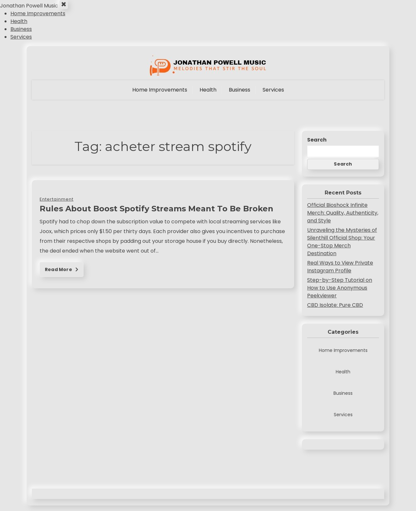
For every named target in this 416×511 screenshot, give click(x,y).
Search (317, 145)
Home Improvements (37, 19)
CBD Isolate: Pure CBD (335, 310)
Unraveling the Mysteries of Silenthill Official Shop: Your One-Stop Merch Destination (342, 247)
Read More (61, 275)
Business (21, 34)
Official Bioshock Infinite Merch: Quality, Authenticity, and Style (342, 218)
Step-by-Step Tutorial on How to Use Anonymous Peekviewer (339, 293)
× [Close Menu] (66, 7)
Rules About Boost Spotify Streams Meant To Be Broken (156, 214)
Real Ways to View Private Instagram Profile (340, 272)
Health (18, 27)
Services (21, 42)
